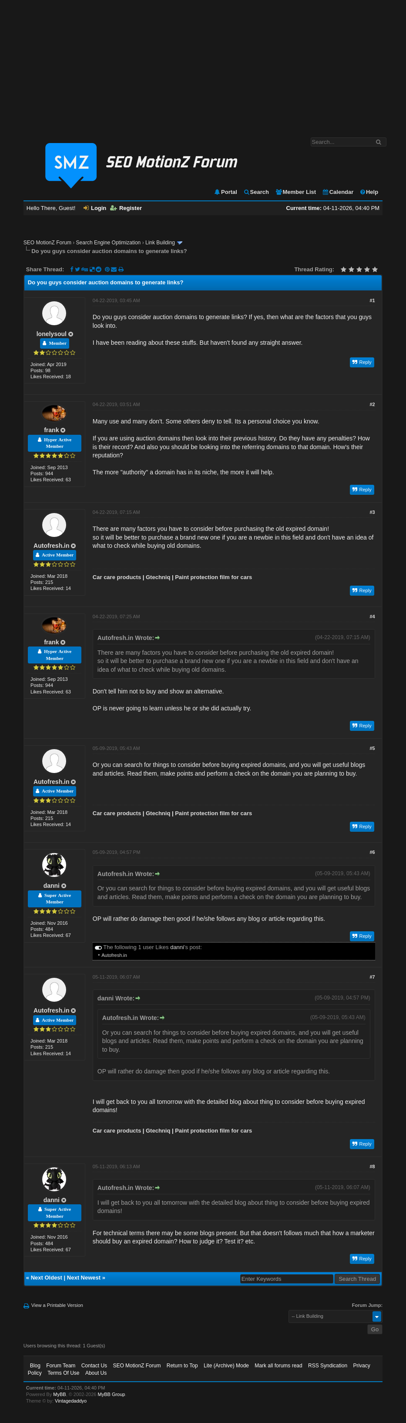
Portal (225, 192)
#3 (372, 512)
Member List (295, 192)
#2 (372, 404)
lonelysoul (52, 333)
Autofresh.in (51, 545)
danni (52, 885)
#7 (372, 977)
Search (256, 192)
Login (95, 208)
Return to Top (182, 1366)
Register (126, 208)
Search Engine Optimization (108, 243)
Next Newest (84, 1277)
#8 (372, 1166)
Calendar (338, 192)
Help (368, 192)
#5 (372, 748)
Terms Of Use (63, 1373)
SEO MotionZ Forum (47, 243)
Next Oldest (46, 1277)
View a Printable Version (57, 1305)
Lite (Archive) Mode (226, 1366)
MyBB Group (111, 1394)
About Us (96, 1373)
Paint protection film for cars (213, 577)
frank (51, 430)
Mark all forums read (278, 1366)
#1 (372, 300)
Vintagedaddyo (71, 1400)
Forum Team (60, 1366)
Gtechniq (158, 577)
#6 (372, 852)
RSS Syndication (327, 1366)
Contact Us (94, 1366)
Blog (35, 1366)
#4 (372, 616)
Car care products (117, 577)
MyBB (59, 1394)
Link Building (160, 243)
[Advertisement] (203, 64)
